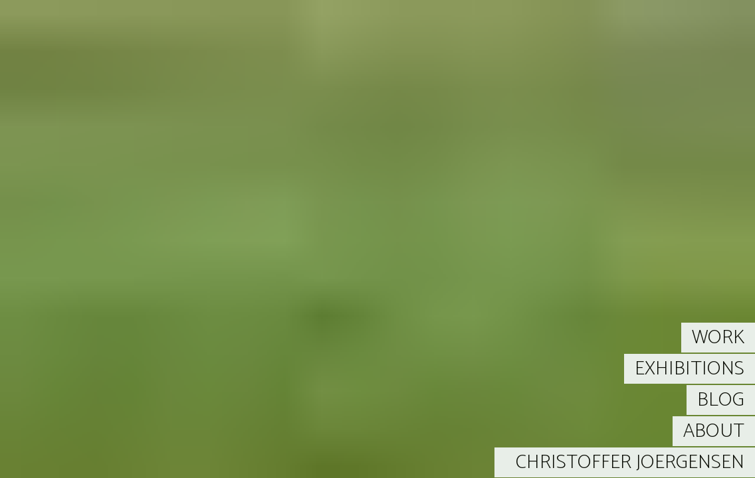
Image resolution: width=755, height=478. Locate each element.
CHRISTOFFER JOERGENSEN (630, 462)
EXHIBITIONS (689, 369)
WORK (718, 338)
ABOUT (713, 431)
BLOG (720, 400)
